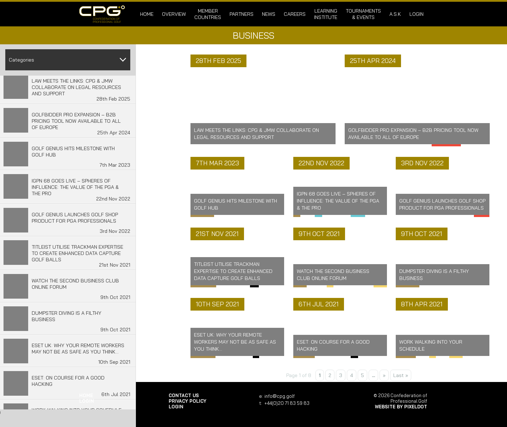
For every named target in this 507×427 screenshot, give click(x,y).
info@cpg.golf (279, 396)
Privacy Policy (187, 401)
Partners (242, 14)
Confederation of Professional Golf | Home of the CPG (102, 14)
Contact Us (184, 395)
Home (147, 14)
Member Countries (207, 14)
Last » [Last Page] (400, 375)
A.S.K (395, 14)
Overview (174, 14)
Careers (295, 14)
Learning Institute (325, 14)
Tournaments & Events (363, 14)
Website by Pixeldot (401, 406)
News (268, 14)
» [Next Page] (384, 375)
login (416, 14)
